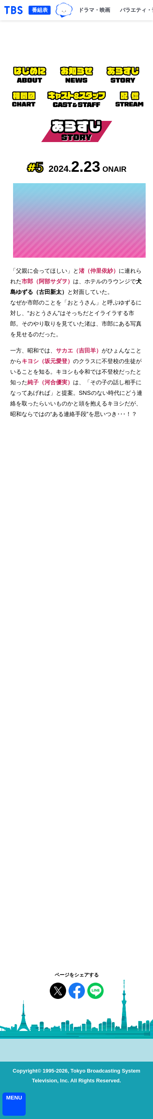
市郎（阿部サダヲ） (47, 281)
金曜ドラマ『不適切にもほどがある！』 (76, 40)
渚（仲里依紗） (99, 270)
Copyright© (27, 1071)
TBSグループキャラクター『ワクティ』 (64, 10)
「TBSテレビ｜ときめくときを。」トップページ (13, 10)
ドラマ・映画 (94, 10)
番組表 (40, 10)
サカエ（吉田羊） (79, 350)
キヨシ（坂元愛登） (47, 361)
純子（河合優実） (50, 382)
